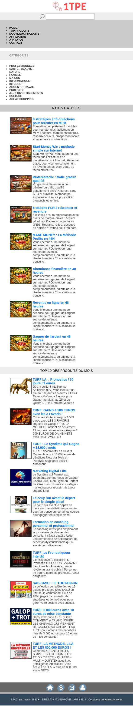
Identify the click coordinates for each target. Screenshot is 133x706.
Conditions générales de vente (105, 699)
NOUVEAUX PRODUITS (24, 33)
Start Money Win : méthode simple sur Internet (54, 148)
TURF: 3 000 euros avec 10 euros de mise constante (53, 612)
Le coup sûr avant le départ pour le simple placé (54, 500)
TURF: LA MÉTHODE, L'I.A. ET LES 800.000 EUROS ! (53, 645)
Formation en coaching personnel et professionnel (53, 524)
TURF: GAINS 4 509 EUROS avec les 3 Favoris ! (54, 412)
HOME (13, 27)
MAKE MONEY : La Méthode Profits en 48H (54, 237)
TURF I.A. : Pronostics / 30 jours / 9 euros (53, 381)
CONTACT (15, 42)
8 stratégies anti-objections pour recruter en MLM (54, 121)
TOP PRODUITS (19, 30)
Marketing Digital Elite (50, 471)
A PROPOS (16, 39)
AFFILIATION (17, 36)
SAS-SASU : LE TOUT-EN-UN (55, 583)
